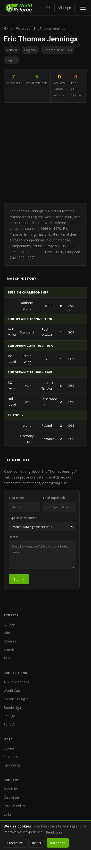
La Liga (9, 716)
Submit (19, 579)
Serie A (9, 724)
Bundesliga (12, 707)
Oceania (10, 641)
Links (8, 814)
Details (13, 537)
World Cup (12, 690)
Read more (54, 832)
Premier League (16, 699)
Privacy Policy (14, 806)
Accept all (57, 843)
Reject (36, 843)
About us (11, 789)
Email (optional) (54, 498)
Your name (16, 498)
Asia (7, 658)
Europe (9, 624)
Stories (9, 748)
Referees (23, 28)
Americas (11, 649)
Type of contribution (23, 518)
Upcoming (12, 765)
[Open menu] (83, 7)
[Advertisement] (45, 153)
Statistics (11, 756)
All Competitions (16, 682)
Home (8, 28)
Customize (15, 843)
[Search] (48, 7)
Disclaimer (12, 797)
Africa (8, 632)
